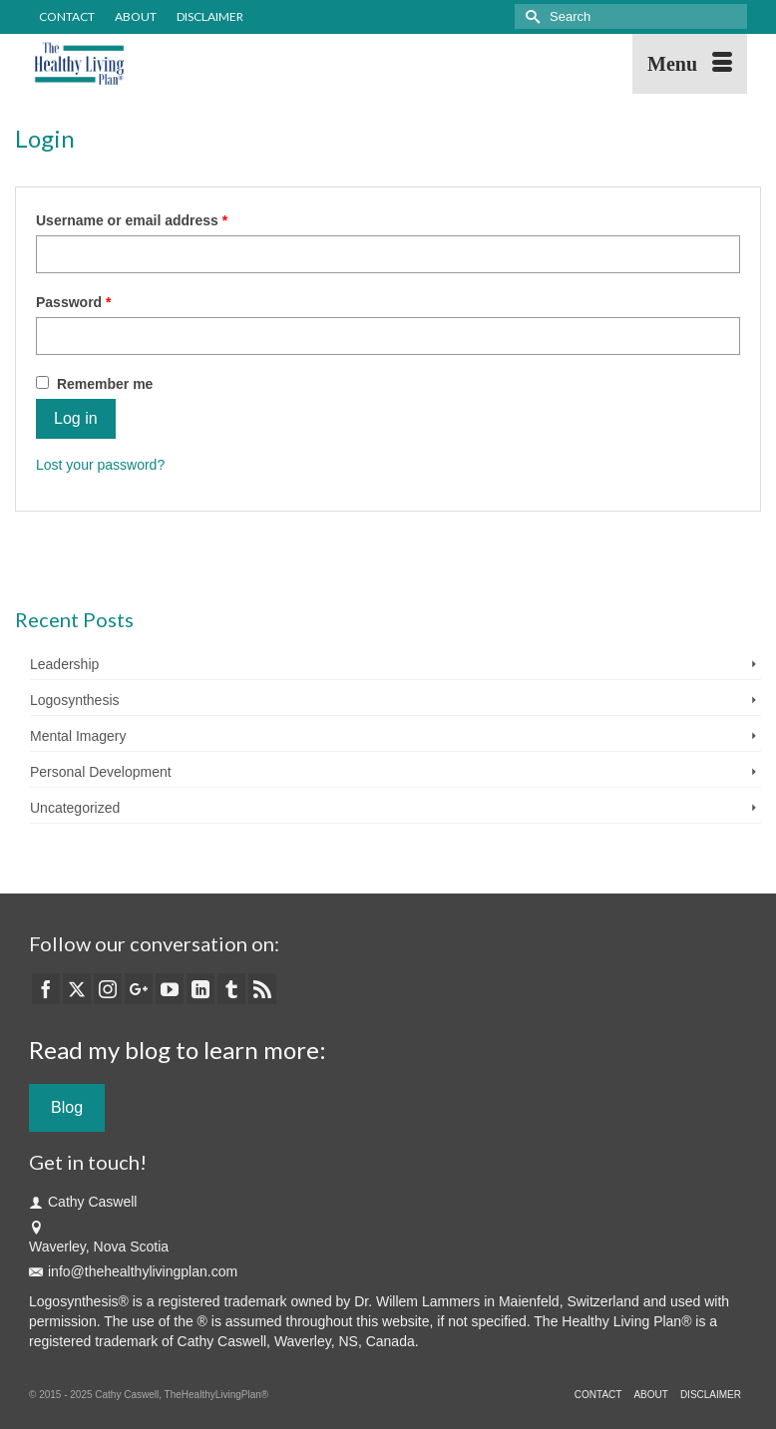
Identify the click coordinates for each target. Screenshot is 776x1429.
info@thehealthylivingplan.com (133, 1271)
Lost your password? (100, 465)
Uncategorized (75, 808)
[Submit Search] (530, 16)
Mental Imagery (78, 736)
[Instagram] (108, 988)
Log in (76, 418)
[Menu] (689, 64)
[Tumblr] (231, 988)
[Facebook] (46, 988)
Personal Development (101, 772)
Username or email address (161, 219)
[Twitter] (77, 988)
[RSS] (262, 988)
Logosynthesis (75, 700)
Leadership (64, 664)
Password (103, 301)
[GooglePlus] (139, 988)
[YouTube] (170, 988)
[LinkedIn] (200, 988)
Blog (67, 1107)
